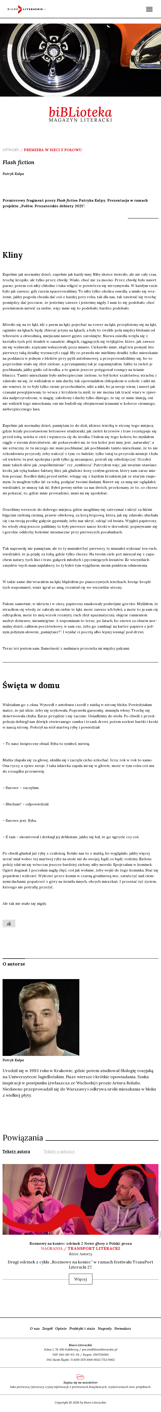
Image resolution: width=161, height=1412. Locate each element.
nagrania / (80, 1248)
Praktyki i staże (82, 1328)
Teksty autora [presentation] (16, 1151)
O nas (35, 1328)
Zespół (47, 1328)
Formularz (122, 1328)
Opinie (61, 1328)
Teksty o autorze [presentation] (59, 1151)
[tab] (16, 1151)
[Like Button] (9, 923)
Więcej (80, 1279)
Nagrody (105, 1328)
